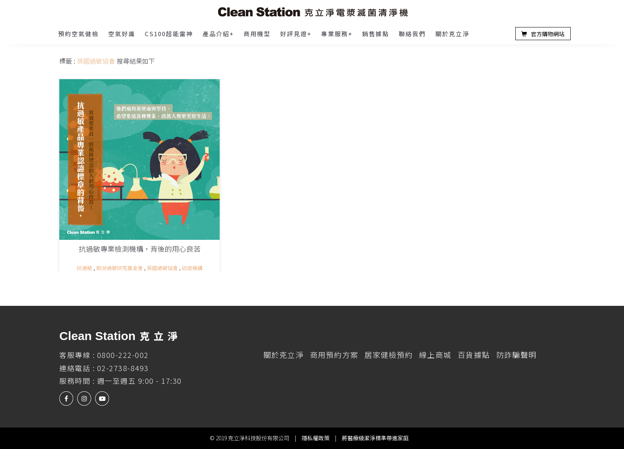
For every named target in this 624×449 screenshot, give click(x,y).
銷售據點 (375, 33)
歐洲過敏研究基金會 (119, 268)
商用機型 (257, 33)
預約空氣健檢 (78, 33)
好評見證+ (296, 33)
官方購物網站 (542, 34)
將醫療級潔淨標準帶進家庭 (375, 438)
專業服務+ (337, 33)
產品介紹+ (218, 33)
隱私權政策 (316, 438)
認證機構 (192, 268)
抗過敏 (84, 268)
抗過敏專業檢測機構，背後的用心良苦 (140, 248)
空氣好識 (121, 33)
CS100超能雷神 (169, 33)
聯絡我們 (412, 33)
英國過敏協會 (162, 268)
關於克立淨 (452, 33)
